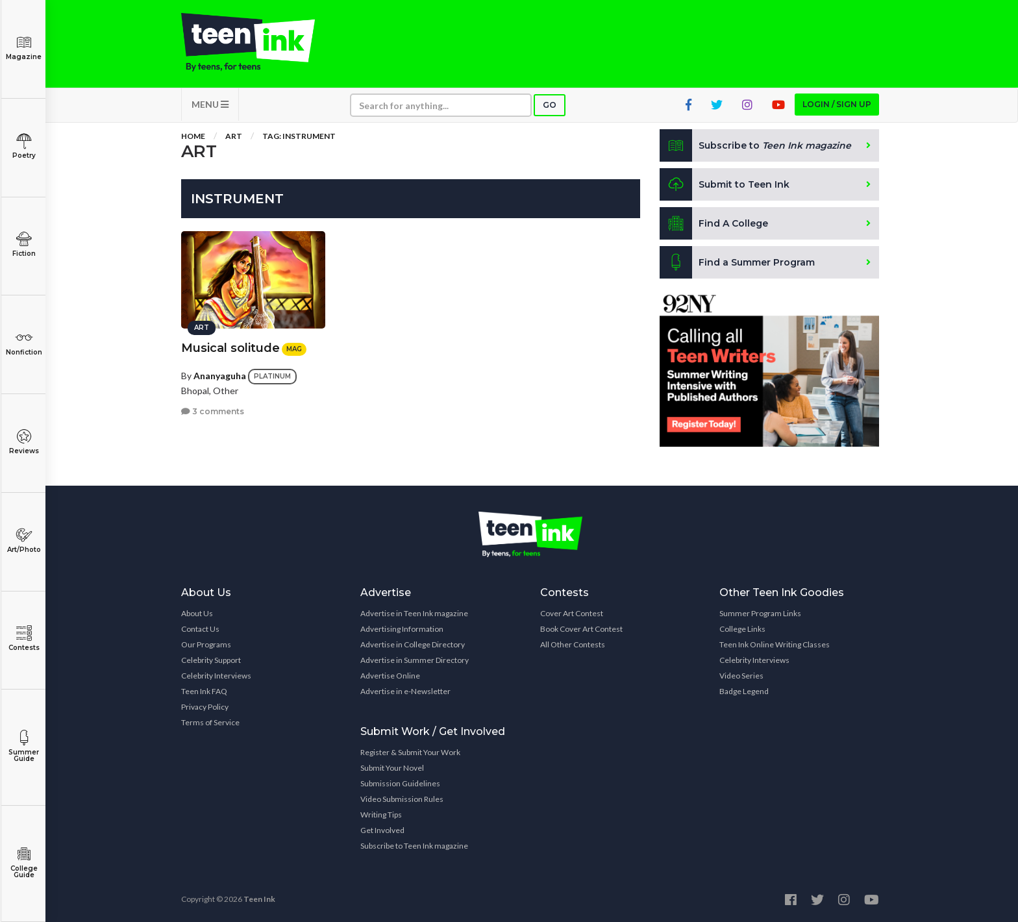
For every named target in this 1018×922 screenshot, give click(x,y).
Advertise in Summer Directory (414, 660)
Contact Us (200, 629)
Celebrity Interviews (216, 675)
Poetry (23, 146)
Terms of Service (210, 722)
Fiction (23, 244)
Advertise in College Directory (412, 644)
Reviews (23, 442)
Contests (23, 638)
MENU (210, 104)
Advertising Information (401, 629)
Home (193, 136)
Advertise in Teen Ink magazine (414, 613)
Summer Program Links (760, 613)
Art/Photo (23, 540)
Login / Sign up (836, 104)
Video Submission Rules (401, 799)
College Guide (23, 862)
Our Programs (206, 644)
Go (549, 105)
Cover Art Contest (571, 613)
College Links (742, 629)
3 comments (212, 411)
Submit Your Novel (392, 768)
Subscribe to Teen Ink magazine (414, 846)
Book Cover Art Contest (581, 629)
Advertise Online (390, 675)
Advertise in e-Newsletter (405, 691)
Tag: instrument (299, 136)
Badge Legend (744, 691)
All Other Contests (572, 644)
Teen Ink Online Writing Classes (774, 644)
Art (233, 136)
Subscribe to (755, 145)
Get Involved (382, 830)
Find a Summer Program (737, 262)
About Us (197, 613)
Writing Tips (381, 814)
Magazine (23, 47)
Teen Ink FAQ (204, 691)
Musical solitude (230, 348)
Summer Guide (23, 746)
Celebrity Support (211, 660)
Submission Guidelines (400, 783)
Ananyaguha (219, 375)
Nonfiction (23, 343)
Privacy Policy (205, 707)
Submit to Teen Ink (724, 184)
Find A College (714, 223)
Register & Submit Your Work (410, 752)
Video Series (741, 675)
